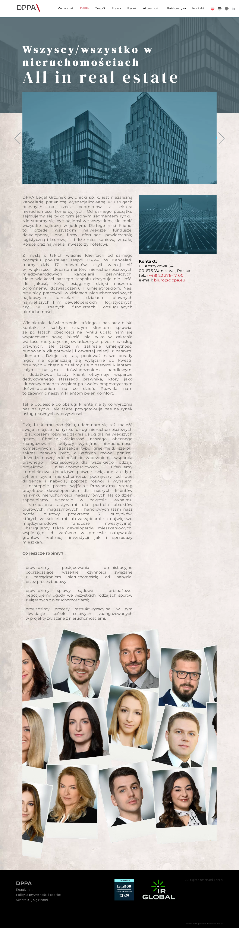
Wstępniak (65, 8)
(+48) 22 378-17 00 (165, 275)
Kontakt (198, 8)
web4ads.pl (216, 923)
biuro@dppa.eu (169, 280)
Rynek (131, 8)
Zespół (100, 8)
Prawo (115, 8)
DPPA (84, 8)
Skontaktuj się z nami (32, 900)
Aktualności (151, 8)
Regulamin (24, 890)
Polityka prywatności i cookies (38, 895)
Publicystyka (175, 8)
